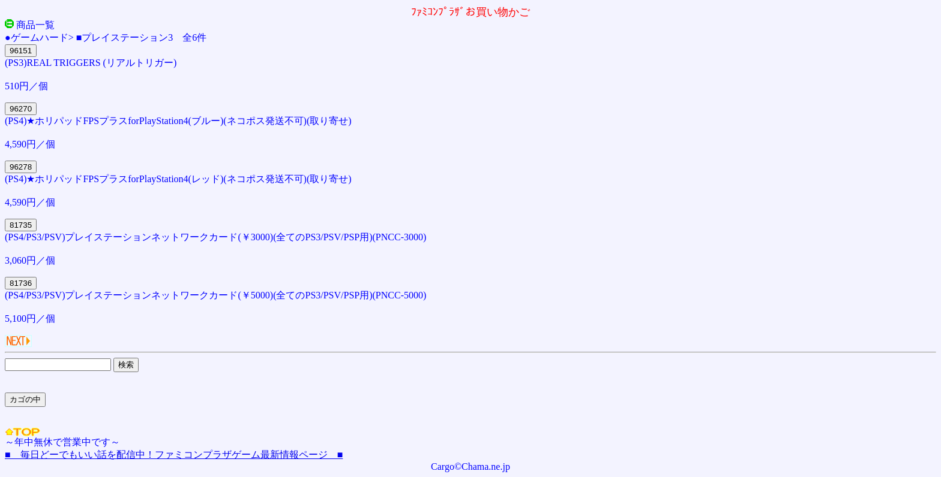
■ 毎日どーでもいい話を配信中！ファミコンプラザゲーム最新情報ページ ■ (174, 454)
